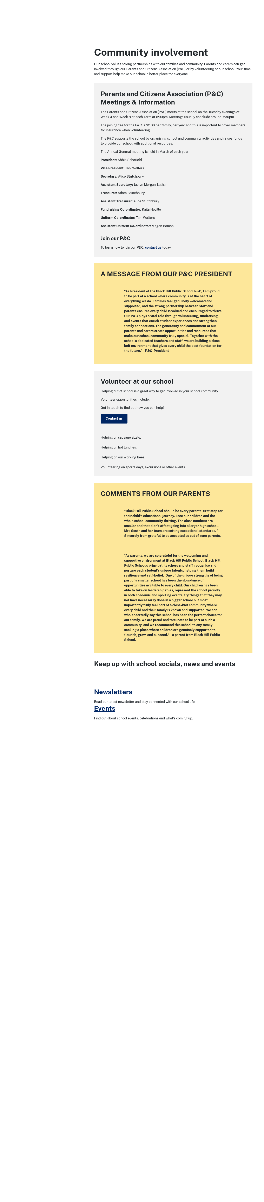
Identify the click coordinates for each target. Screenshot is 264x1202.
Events (104, 1166)
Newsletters (113, 1150)
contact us (153, 247)
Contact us (114, 418)
